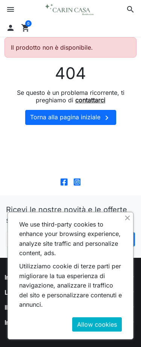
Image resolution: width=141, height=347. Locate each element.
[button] (130, 9)
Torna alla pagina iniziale (70, 117)
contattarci (90, 100)
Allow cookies (97, 324)
